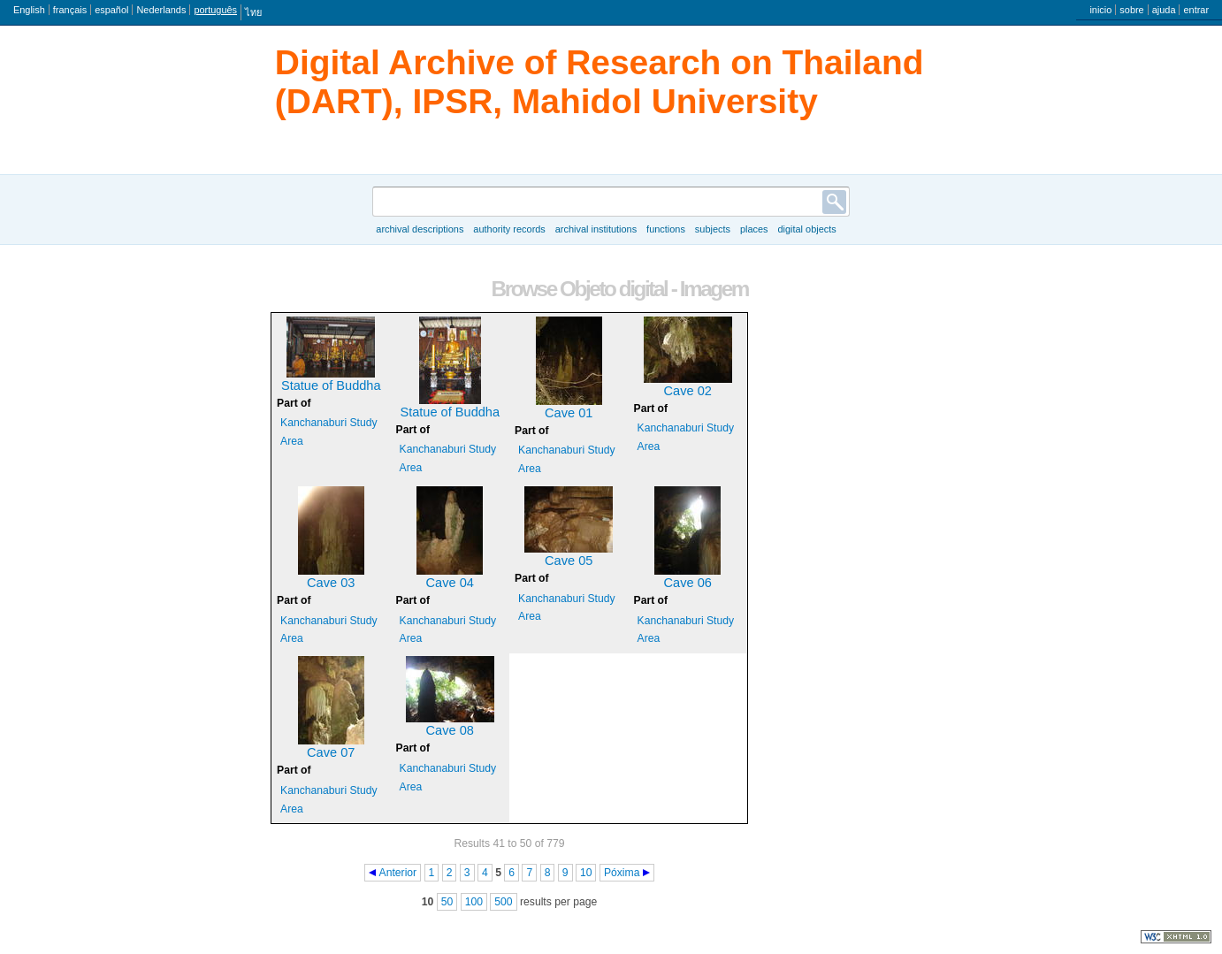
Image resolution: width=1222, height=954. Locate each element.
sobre (1131, 9)
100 (474, 902)
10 (586, 872)
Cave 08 (450, 730)
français (70, 9)
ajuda (1164, 9)
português (215, 9)
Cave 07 (331, 752)
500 (503, 902)
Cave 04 (450, 583)
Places (754, 229)
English (29, 9)
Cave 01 (568, 413)
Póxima (622, 872)
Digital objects (806, 229)
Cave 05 (568, 560)
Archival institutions (596, 229)
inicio (1100, 9)
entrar (1196, 9)
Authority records (509, 229)
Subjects (712, 229)
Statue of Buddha (331, 385)
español (111, 9)
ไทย (253, 12)
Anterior (398, 872)
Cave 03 (331, 583)
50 (447, 902)
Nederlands (161, 9)
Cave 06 (688, 583)
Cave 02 (688, 391)
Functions (665, 229)
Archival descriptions (419, 229)
